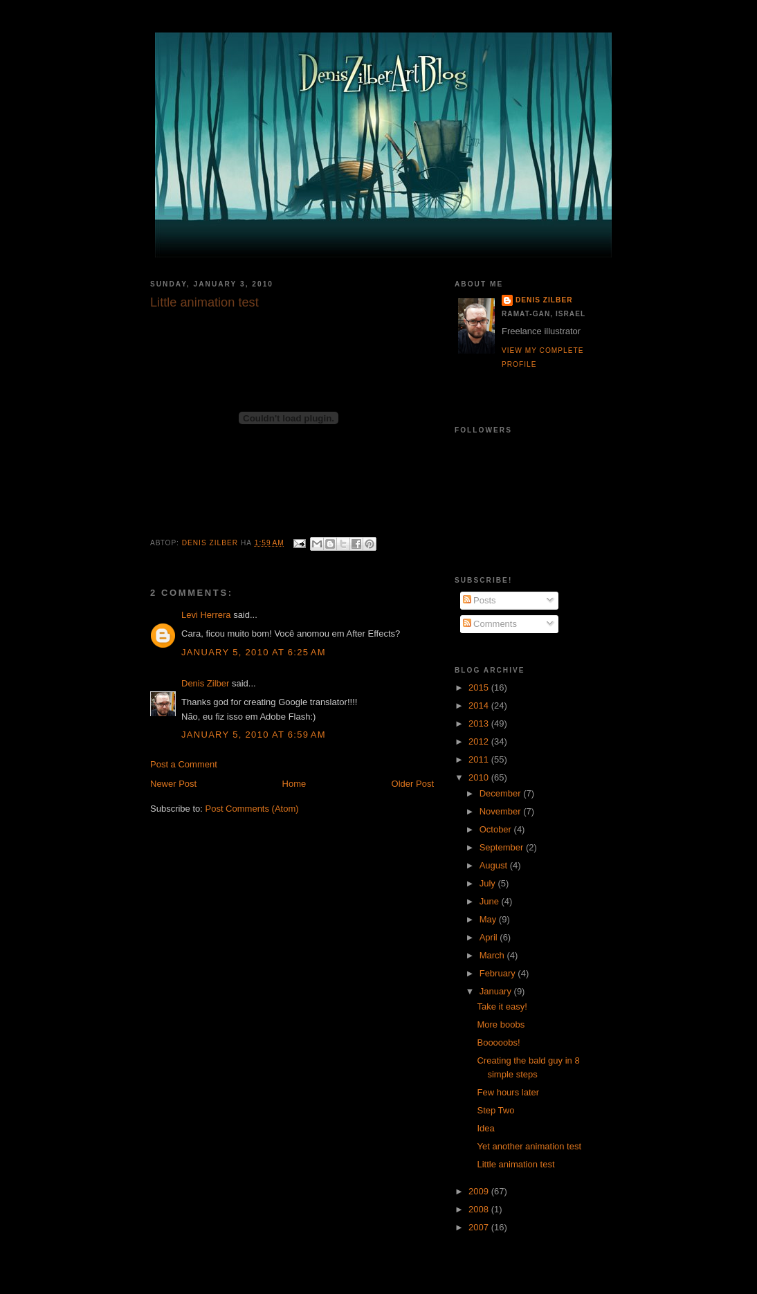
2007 (479, 1227)
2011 (479, 759)
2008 (479, 1209)
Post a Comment (183, 764)
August (495, 865)
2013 (479, 723)
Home (294, 783)
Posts (479, 600)
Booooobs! (498, 1042)
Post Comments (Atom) (252, 808)
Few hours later (508, 1092)
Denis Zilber (205, 683)
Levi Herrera (206, 615)
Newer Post (173, 783)
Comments (490, 624)
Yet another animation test (529, 1146)
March (493, 955)
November (502, 811)
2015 (479, 687)
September (503, 847)
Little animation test (515, 1164)
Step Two (495, 1110)
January (497, 991)
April (490, 937)
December (502, 793)
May (489, 919)
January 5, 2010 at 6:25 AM (253, 652)
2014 (479, 705)
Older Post (413, 783)
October (497, 829)
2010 (479, 777)
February (499, 973)
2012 (479, 741)
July (489, 883)
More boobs (501, 1024)
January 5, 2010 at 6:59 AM (253, 734)
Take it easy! (502, 1006)
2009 (479, 1191)
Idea (485, 1128)
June (491, 901)
